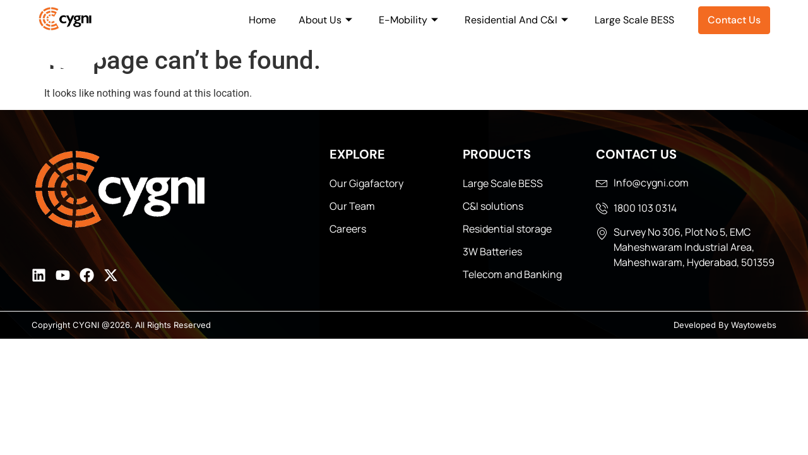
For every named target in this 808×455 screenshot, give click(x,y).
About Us (325, 20)
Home (262, 20)
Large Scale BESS (634, 20)
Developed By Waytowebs (725, 325)
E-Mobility (408, 20)
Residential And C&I (516, 20)
